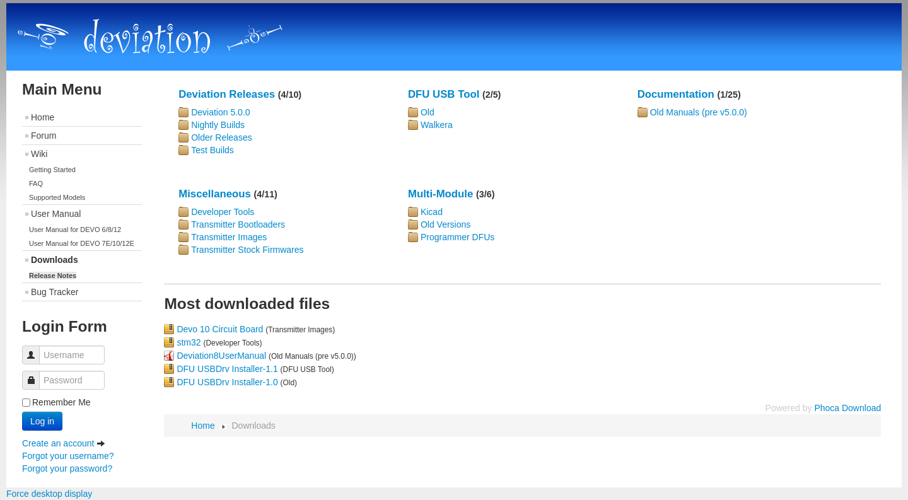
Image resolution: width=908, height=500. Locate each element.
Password (35, 374)
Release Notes (52, 275)
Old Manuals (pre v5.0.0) (698, 112)
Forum (43, 136)
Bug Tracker (54, 292)
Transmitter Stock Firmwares (247, 250)
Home (42, 117)
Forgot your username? (68, 456)
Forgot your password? (67, 468)
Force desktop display (49, 494)
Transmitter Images (229, 237)
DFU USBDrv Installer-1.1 (227, 369)
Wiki (39, 154)
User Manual (56, 214)
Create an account (63, 443)
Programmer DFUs (457, 237)
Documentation (675, 94)
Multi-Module (440, 194)
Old (427, 112)
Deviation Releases (226, 94)
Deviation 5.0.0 (220, 112)
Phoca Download (847, 408)
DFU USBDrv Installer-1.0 (227, 382)
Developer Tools (222, 212)
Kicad (432, 212)
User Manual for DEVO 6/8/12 (75, 229)
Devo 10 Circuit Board (220, 329)
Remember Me (61, 402)
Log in (42, 421)
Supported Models (57, 197)
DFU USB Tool (443, 94)
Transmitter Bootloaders (238, 224)
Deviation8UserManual (221, 356)
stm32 (189, 342)
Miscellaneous (214, 194)
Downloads (54, 260)
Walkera (437, 125)
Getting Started (52, 169)
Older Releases (221, 137)
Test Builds (212, 150)
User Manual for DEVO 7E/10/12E (81, 243)
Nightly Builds (218, 125)
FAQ (36, 183)
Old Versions (445, 224)
